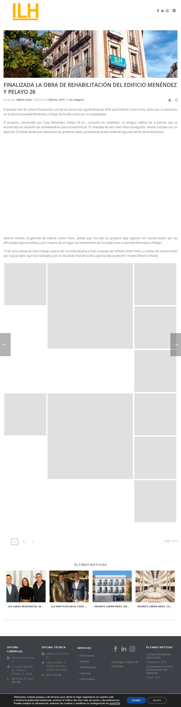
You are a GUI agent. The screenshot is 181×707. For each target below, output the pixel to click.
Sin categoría (76, 99)
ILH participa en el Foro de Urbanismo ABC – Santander (70, 606)
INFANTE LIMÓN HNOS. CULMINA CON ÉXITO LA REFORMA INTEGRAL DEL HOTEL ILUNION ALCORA (156, 606)
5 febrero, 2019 (56, 99)
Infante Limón (24, 99)
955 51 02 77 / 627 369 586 (22, 680)
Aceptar (136, 700)
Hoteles (83, 661)
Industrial (84, 673)
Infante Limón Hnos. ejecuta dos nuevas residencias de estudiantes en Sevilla (113, 606)
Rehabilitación (87, 667)
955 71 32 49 (53, 675)
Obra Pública (86, 679)
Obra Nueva (86, 655)
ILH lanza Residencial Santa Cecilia (27, 606)
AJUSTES (114, 703)
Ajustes (157, 700)
